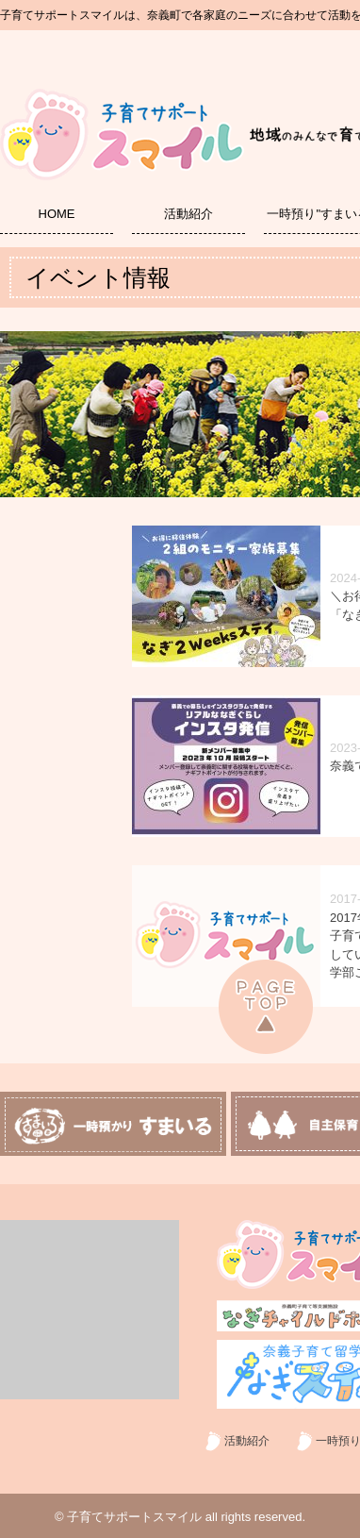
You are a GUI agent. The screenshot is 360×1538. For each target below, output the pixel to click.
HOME (57, 214)
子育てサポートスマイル (134, 1517)
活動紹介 (188, 214)
